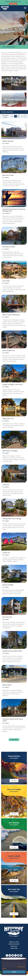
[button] (26, 3)
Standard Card (15, 116)
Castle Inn (6, 553)
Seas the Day (7, 617)
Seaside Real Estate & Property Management (13, 210)
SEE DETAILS (13, 3)
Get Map (14, 780)
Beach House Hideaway (11, 315)
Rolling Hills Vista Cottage (11, 519)
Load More (14, 739)
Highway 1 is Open (14, 942)
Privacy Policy (14, 948)
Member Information (14, 944)
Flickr (18, 955)
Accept (14, 971)
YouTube (12, 955)
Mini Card (18, 116)
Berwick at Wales (8, 247)
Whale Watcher (8, 141)
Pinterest (21, 955)
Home (3, 47)
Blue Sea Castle (8, 175)
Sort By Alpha (25, 116)
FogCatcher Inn (8, 418)
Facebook (7, 955)
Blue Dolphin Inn (8, 350)
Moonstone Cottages (10, 451)
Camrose (5, 485)
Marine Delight (8, 585)
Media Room (14, 946)
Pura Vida (6, 281)
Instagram (9, 955)
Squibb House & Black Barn (12, 651)
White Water (7, 685)
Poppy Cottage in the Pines (12, 384)
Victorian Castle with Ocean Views (12, 720)
